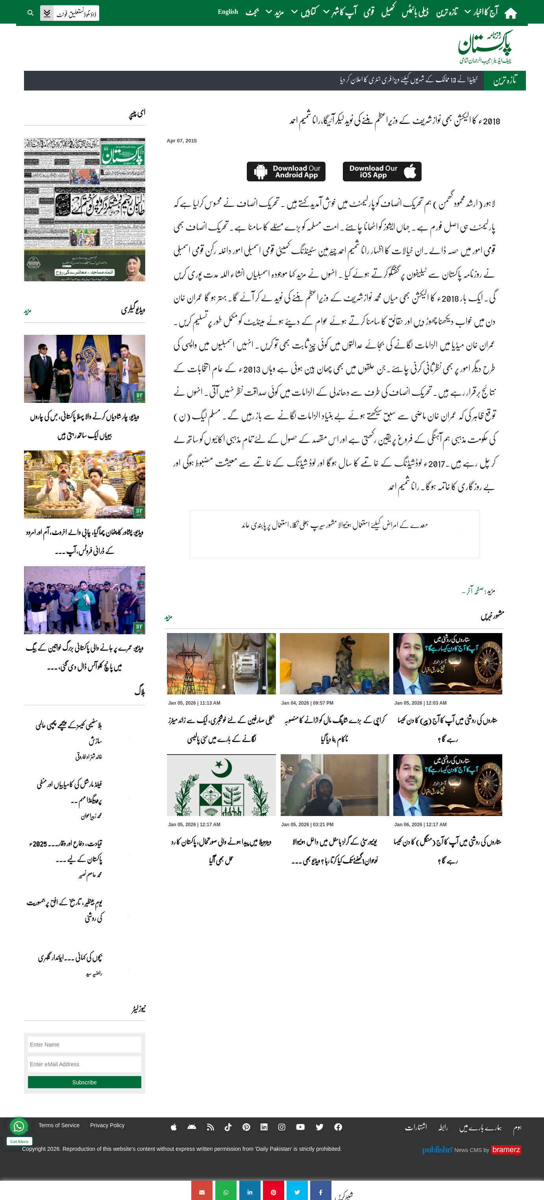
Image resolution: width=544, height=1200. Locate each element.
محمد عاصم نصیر (90, 875)
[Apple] (169, 1126)
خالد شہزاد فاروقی (88, 757)
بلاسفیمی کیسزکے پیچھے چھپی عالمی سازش (68, 733)
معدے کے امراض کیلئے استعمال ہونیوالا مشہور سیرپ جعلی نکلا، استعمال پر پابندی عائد (335, 524)
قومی (368, 12)
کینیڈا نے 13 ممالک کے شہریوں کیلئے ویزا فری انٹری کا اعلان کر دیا (409, 79)
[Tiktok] (223, 1126)
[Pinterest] (241, 1126)
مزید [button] (274, 12)
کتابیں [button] (303, 12)
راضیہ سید (94, 973)
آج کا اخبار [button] (481, 12)
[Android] (186, 1126)
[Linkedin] (259, 1126)
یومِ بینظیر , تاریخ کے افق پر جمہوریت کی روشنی (64, 910)
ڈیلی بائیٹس (415, 12)
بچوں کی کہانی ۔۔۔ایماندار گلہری (70, 957)
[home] (511, 13)
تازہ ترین (446, 12)
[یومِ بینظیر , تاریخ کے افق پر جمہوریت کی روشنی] (125, 916)
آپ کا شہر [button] (339, 12)
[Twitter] (314, 1126)
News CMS (468, 1150)
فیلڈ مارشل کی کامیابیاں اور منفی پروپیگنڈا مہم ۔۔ (69, 792)
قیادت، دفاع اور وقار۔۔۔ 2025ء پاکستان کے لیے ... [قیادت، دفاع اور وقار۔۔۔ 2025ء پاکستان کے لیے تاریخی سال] (65, 851)
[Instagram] (276, 1126)
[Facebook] (333, 1126)
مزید (168, 616)
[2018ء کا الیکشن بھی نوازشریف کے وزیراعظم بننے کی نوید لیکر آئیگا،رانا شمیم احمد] (320, 1190)
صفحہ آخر (475, 591)
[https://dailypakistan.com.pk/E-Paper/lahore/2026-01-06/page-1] (84, 209)
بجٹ (251, 12)
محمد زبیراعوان (91, 816)
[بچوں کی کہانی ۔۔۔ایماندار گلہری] (125, 971)
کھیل (387, 12)
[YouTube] (295, 1126)
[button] (31, 12)
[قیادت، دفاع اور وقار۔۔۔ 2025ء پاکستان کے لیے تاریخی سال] (125, 857)
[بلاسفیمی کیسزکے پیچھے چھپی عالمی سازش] (125, 739)
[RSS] (205, 1126)
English (228, 11)
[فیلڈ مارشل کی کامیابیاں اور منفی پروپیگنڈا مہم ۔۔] (125, 798)
